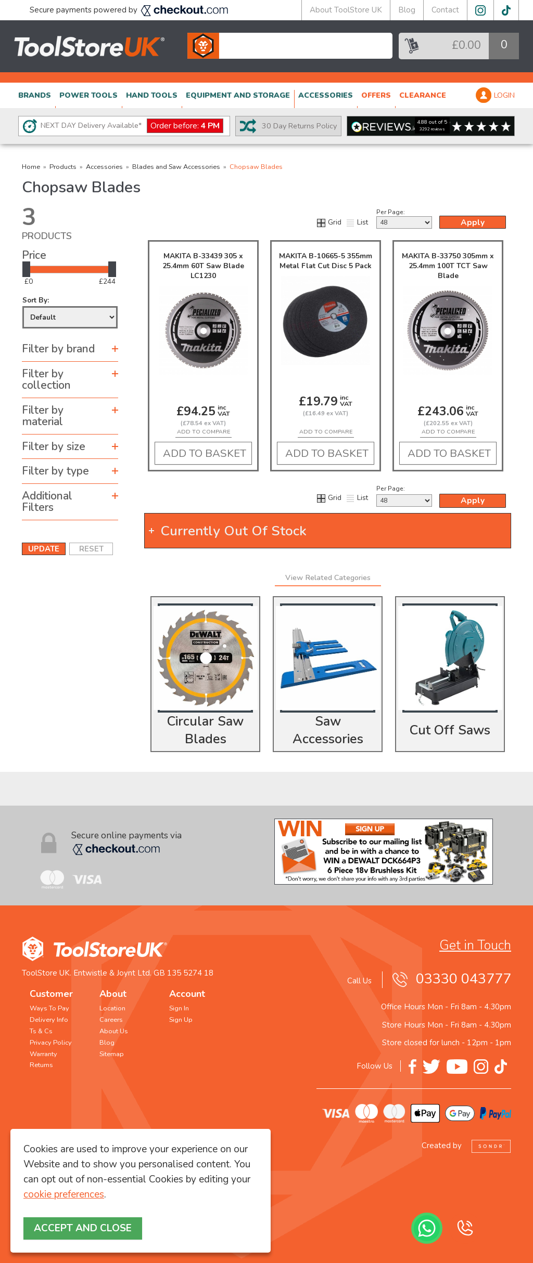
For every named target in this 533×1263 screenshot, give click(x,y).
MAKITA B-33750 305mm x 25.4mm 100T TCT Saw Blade (448, 266)
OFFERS (376, 95)
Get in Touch (475, 945)
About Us (113, 1031)
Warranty (43, 1054)
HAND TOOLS (151, 95)
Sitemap (111, 1054)
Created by (466, 1145)
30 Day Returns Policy (299, 126)
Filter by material (43, 416)
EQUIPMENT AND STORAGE (238, 95)
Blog (406, 10)
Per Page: (404, 218)
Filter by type (55, 471)
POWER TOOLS (88, 95)
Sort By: (70, 312)
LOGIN (504, 95)
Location (112, 1008)
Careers (111, 1019)
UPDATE (43, 549)
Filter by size (53, 446)
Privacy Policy (51, 1042)
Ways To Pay (49, 1008)
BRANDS (34, 95)
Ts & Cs (41, 1031)
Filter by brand (58, 348)
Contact (445, 10)
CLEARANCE (422, 95)
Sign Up (181, 1019)
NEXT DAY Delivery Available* (132, 126)
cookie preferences (63, 1194)
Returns (41, 1065)
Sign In (179, 1008)
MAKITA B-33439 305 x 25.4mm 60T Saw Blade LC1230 (203, 266)
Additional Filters (47, 502)
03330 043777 (463, 979)
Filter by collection (46, 379)
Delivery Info (49, 1019)
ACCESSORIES (325, 95)
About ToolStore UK (346, 10)
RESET (91, 549)
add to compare (203, 432)
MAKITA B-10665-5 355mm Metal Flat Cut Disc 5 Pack (325, 261)
